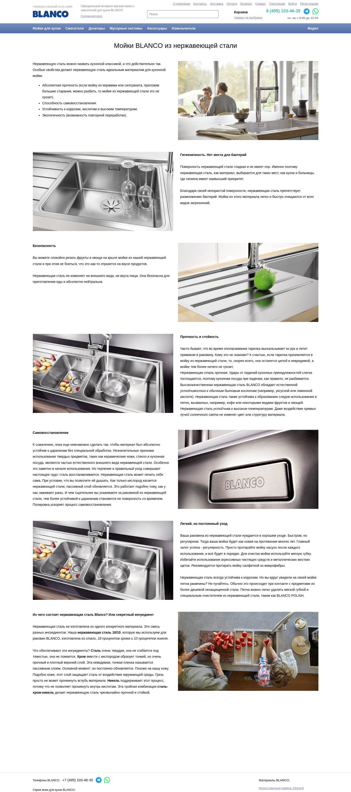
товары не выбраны (248, 17)
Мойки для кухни (47, 28)
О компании (181, 3)
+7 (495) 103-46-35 (77, 780)
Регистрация (309, 3)
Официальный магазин (52, 11)
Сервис (260, 3)
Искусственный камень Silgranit (281, 788)
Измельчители (184, 28)
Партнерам (277, 3)
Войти (292, 3)
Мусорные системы (126, 28)
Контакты (200, 3)
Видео (313, 28)
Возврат (246, 3)
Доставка (216, 3)
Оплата (232, 3)
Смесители (74, 28)
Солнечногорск (91, 16)
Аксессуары (157, 28)
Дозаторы (97, 28)
